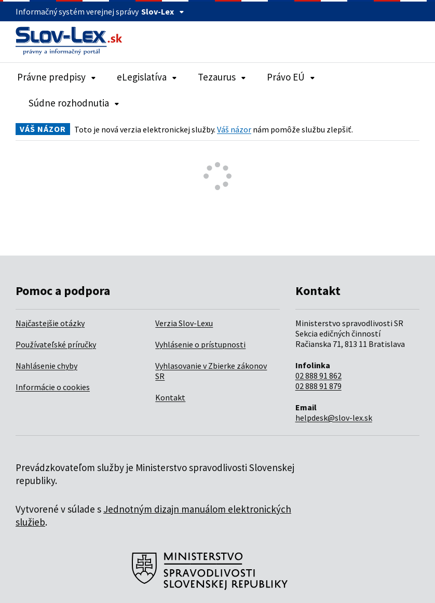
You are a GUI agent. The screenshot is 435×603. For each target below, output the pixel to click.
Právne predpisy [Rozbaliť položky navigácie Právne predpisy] (56, 77)
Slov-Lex (162, 11)
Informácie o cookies (53, 387)
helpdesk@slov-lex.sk (333, 417)
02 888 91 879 (318, 386)
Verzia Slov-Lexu (184, 323)
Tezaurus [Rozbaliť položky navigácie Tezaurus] (222, 77)
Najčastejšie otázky (50, 323)
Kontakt (170, 397)
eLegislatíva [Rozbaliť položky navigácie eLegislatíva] (147, 77)
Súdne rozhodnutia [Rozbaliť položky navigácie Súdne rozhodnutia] (74, 103)
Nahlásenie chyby (46, 365)
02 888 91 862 (318, 375)
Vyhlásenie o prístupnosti (200, 344)
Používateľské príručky (56, 344)
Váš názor (234, 129)
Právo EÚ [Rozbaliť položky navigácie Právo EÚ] (291, 77)
